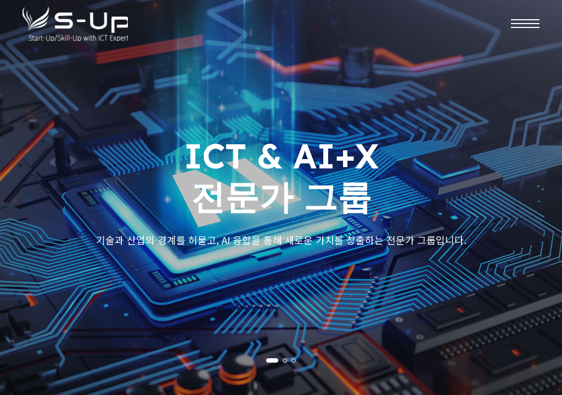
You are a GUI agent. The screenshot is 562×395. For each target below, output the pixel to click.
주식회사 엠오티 (77, 25)
